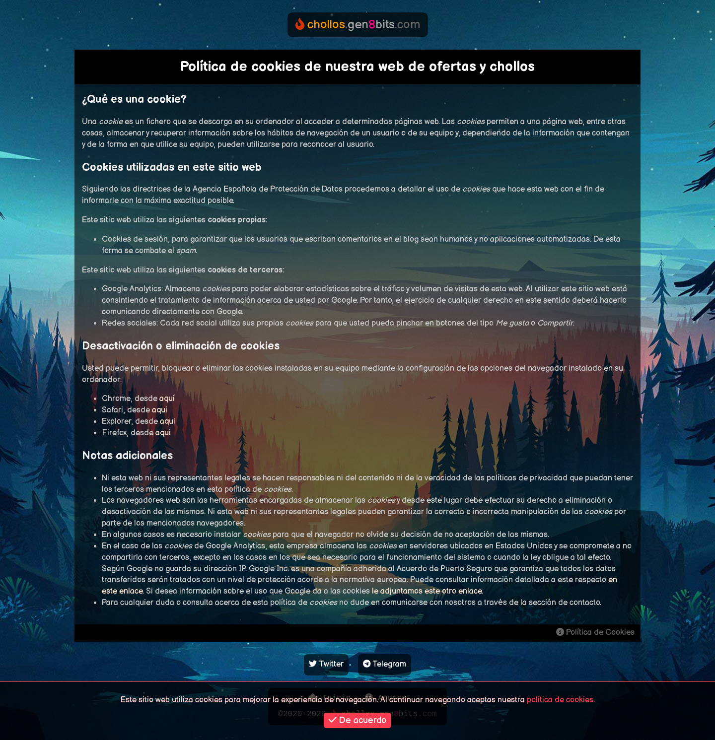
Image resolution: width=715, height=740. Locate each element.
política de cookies (560, 700)
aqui (159, 410)
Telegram (385, 664)
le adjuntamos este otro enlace (427, 591)
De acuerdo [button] (358, 720)
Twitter (326, 664)
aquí (167, 399)
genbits (357, 24)
